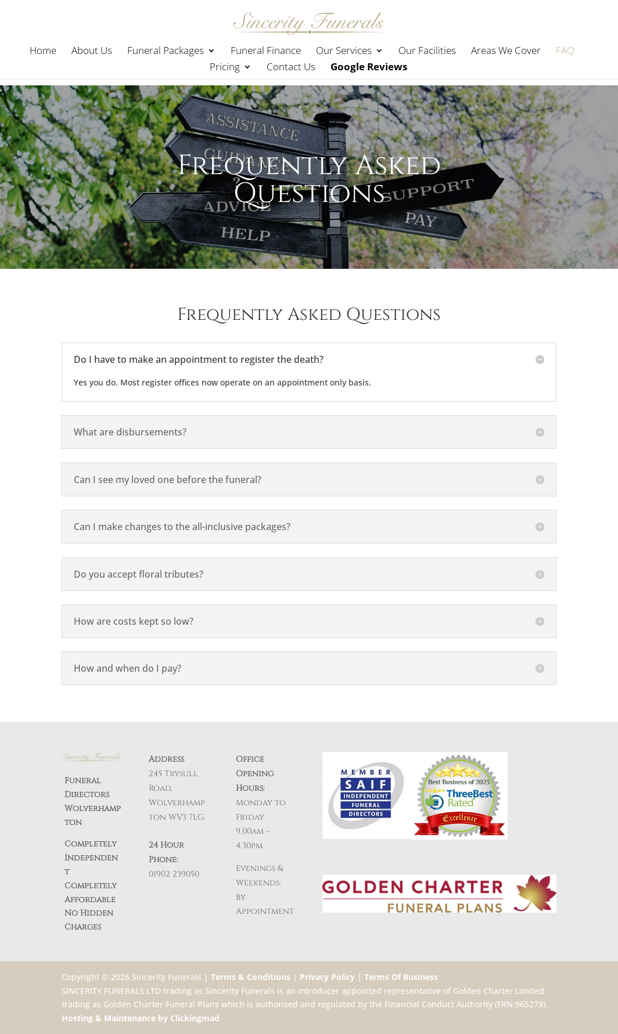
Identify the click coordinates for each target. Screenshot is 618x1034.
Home (43, 51)
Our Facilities (427, 51)
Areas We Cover (506, 51)
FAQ (565, 51)
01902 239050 (174, 874)
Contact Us (291, 68)
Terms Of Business (401, 976)
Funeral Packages (165, 51)
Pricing (225, 68)
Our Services (344, 51)
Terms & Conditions (250, 976)
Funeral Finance (266, 51)
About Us (91, 51)
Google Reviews (368, 68)
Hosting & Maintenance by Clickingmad (141, 1018)
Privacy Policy (327, 976)
